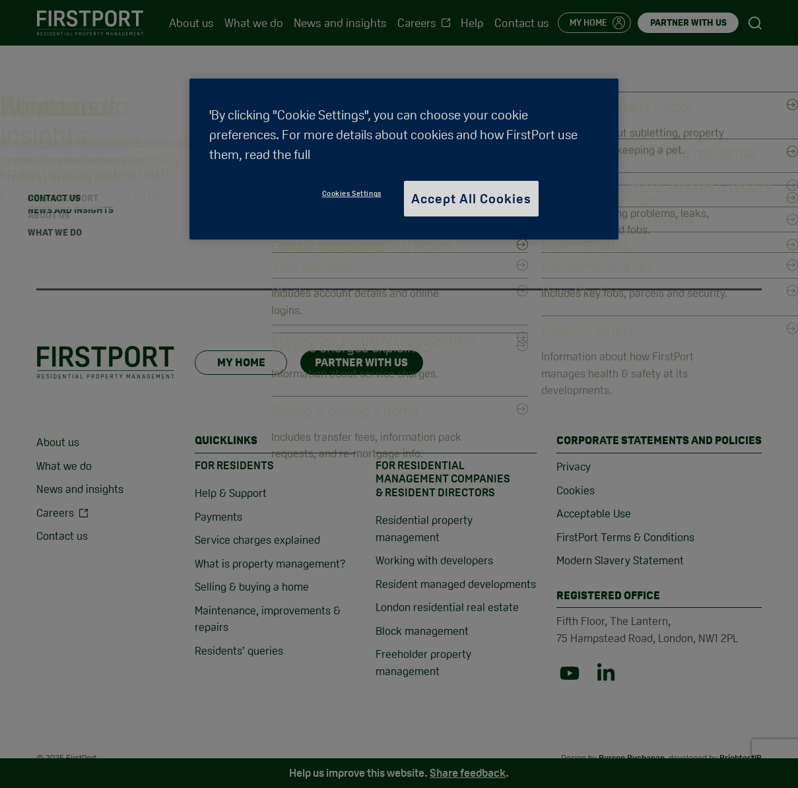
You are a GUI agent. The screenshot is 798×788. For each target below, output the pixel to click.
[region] (403, 159)
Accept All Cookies (471, 198)
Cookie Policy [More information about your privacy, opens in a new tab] (355, 154)
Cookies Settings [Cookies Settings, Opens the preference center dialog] (352, 193)
